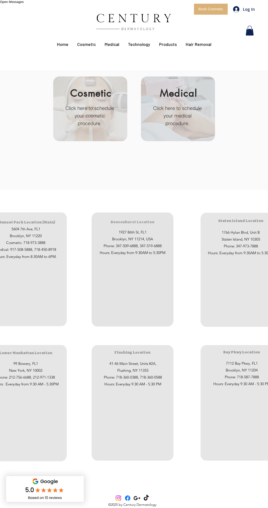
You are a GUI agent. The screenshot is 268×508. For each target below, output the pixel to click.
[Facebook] (127, 498)
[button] (211, 9)
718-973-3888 (34, 242)
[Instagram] (118, 498)
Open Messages (12, 2)
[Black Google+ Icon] (136, 498)
